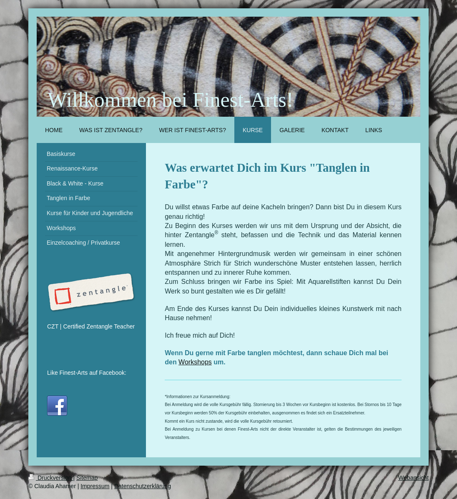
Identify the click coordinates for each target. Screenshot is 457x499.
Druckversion (50, 477)
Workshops (195, 362)
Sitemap (87, 477)
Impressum (94, 486)
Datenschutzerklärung (142, 486)
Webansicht (413, 477)
